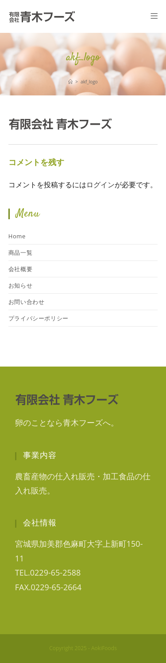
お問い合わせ (26, 302)
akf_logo (89, 82)
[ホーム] (70, 82)
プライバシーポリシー (38, 318)
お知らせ (20, 285)
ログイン (100, 184)
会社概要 (20, 269)
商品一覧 (20, 253)
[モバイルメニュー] (154, 16)
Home (17, 236)
